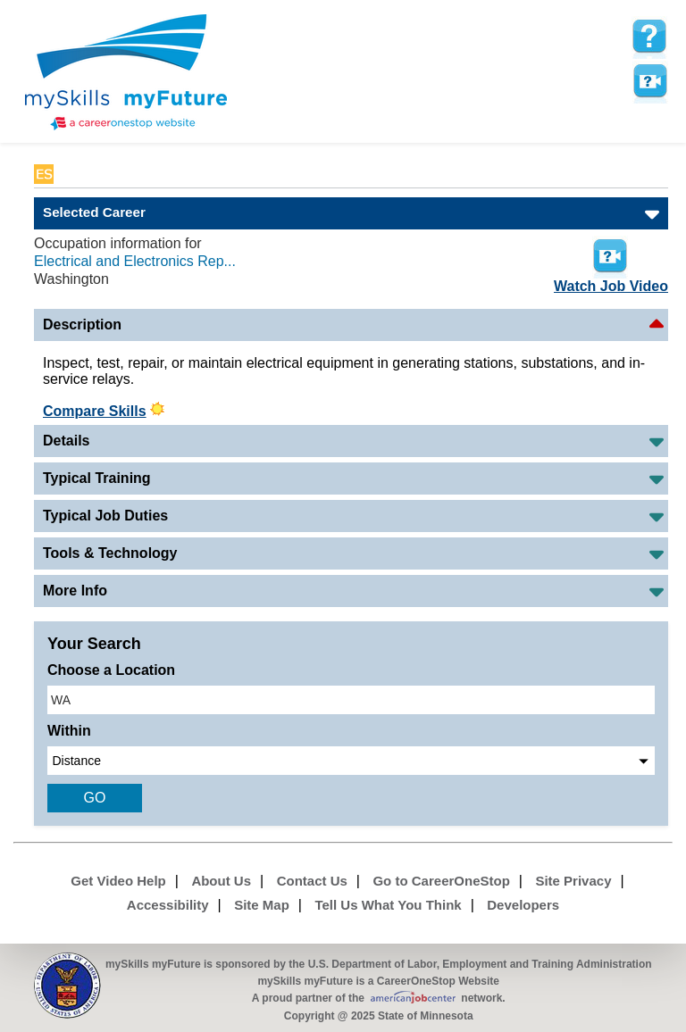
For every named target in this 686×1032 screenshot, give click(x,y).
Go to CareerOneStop (440, 880)
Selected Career (94, 212)
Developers (523, 904)
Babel (76, 174)
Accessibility (168, 904)
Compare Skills (94, 411)
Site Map (261, 904)
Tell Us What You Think (387, 904)
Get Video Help (118, 880)
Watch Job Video (611, 264)
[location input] (351, 700)
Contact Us (312, 880)
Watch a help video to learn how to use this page (649, 81)
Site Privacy (573, 880)
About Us (221, 880)
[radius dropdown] (351, 760)
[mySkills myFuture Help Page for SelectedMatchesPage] (649, 36)
